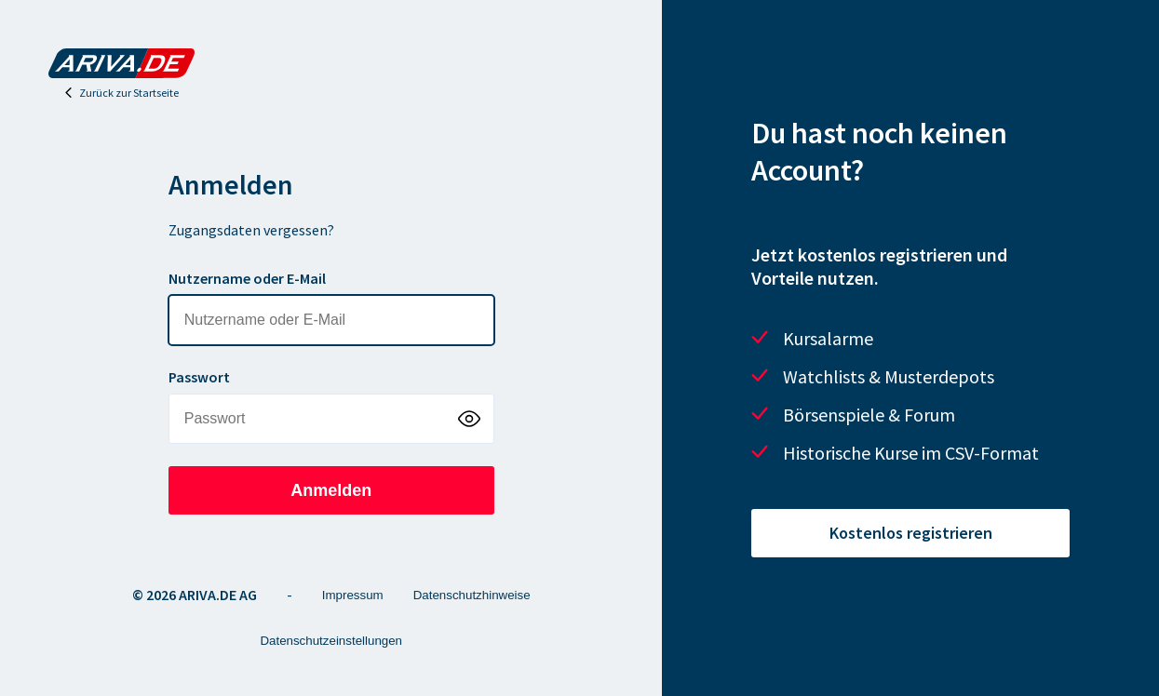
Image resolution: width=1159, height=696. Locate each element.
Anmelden (330, 490)
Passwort (199, 377)
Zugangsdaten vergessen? (251, 230)
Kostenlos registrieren (910, 532)
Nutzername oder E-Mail (247, 278)
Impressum (353, 595)
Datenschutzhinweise (472, 595)
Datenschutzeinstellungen (331, 641)
